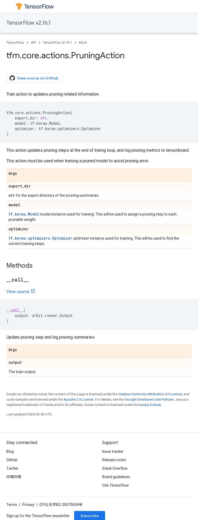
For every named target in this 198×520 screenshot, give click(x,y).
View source (17, 291)
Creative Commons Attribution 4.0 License (150, 394)
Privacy (28, 505)
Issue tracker (113, 451)
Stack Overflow (115, 468)
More (83, 42)
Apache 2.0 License (78, 399)
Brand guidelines (116, 477)
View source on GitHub (34, 78)
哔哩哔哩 (13, 477)
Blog (10, 451)
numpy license (150, 405)
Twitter (12, 468)
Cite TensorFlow (115, 485)
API (33, 42)
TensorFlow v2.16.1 (28, 23)
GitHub (11, 460)
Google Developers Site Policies (149, 399)
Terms (11, 505)
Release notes (114, 460)
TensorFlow (15, 42)
